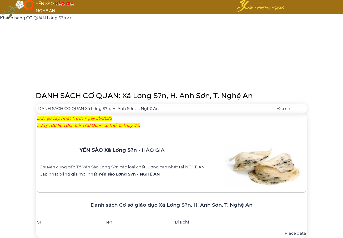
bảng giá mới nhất (109, 174)
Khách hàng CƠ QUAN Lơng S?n (33, 17)
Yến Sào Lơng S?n (100, 167)
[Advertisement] (171, 54)
